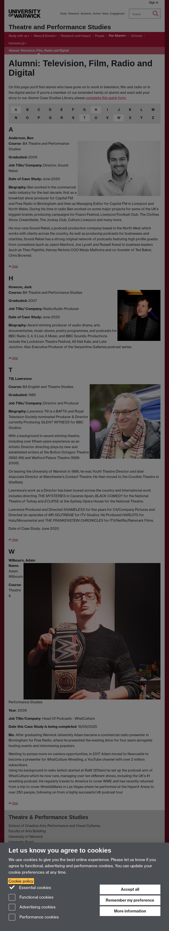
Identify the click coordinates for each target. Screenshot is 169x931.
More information (130, 911)
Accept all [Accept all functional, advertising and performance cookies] (130, 889)
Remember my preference (130, 900)
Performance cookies (34, 917)
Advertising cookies (32, 907)
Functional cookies (31, 898)
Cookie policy (21, 881)
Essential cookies (30, 887)
